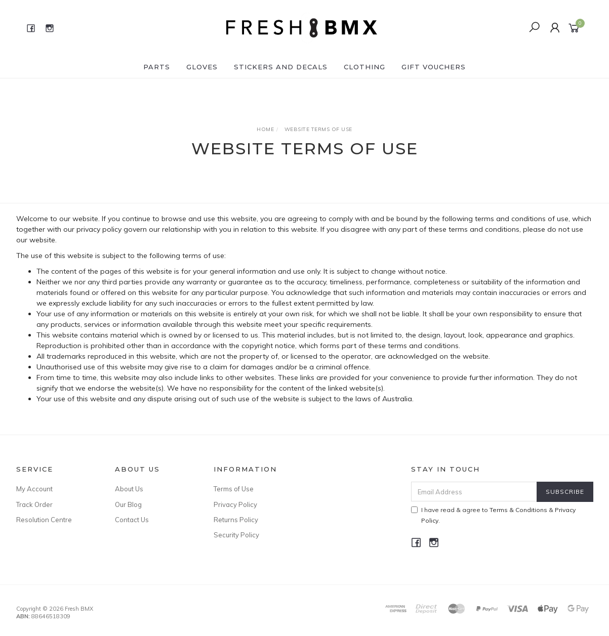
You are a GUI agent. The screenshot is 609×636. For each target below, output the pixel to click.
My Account (34, 489)
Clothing (364, 67)
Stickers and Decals (281, 67)
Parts (156, 67)
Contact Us (132, 520)
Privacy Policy (235, 504)
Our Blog (128, 504)
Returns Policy (236, 520)
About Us (129, 489)
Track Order (34, 504)
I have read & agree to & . (493, 515)
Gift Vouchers (433, 67)
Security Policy (236, 535)
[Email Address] (474, 491)
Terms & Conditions (518, 510)
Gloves (202, 67)
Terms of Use (234, 489)
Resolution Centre (44, 520)
